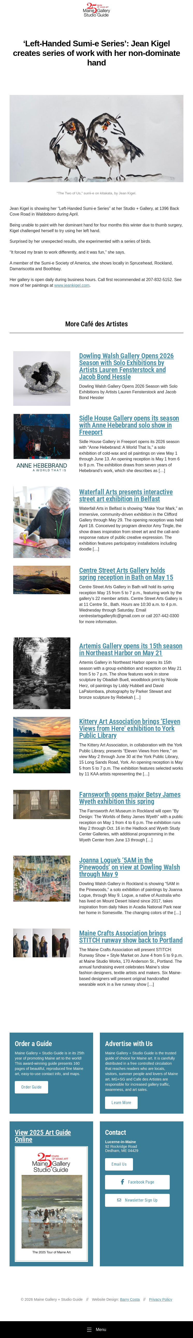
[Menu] (96, 1329)
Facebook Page (137, 1182)
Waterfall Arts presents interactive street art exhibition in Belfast (126, 495)
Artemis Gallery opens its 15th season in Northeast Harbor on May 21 (130, 649)
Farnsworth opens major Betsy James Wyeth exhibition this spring (130, 798)
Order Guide (31, 1087)
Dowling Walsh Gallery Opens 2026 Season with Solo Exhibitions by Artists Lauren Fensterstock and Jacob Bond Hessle (126, 366)
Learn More (121, 1102)
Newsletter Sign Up (137, 1200)
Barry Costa (130, 1299)
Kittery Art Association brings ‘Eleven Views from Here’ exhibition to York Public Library (129, 728)
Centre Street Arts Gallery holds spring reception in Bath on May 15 (126, 574)
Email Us (119, 1164)
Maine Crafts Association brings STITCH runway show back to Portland (131, 936)
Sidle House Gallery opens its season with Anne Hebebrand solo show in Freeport (129, 425)
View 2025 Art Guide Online (43, 1136)
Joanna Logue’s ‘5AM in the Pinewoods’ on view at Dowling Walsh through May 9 (129, 867)
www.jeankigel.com (72, 285)
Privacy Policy (160, 1299)
